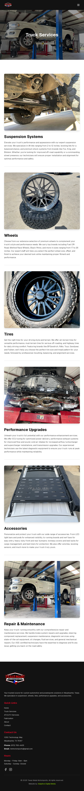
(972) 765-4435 (17, 745)
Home (6, 708)
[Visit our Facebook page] (5, 769)
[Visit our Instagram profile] (10, 769)
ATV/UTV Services (11, 715)
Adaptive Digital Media (47, 784)
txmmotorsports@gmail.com (21, 749)
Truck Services (10, 711)
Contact (7, 725)
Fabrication (8, 718)
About (6, 722)
